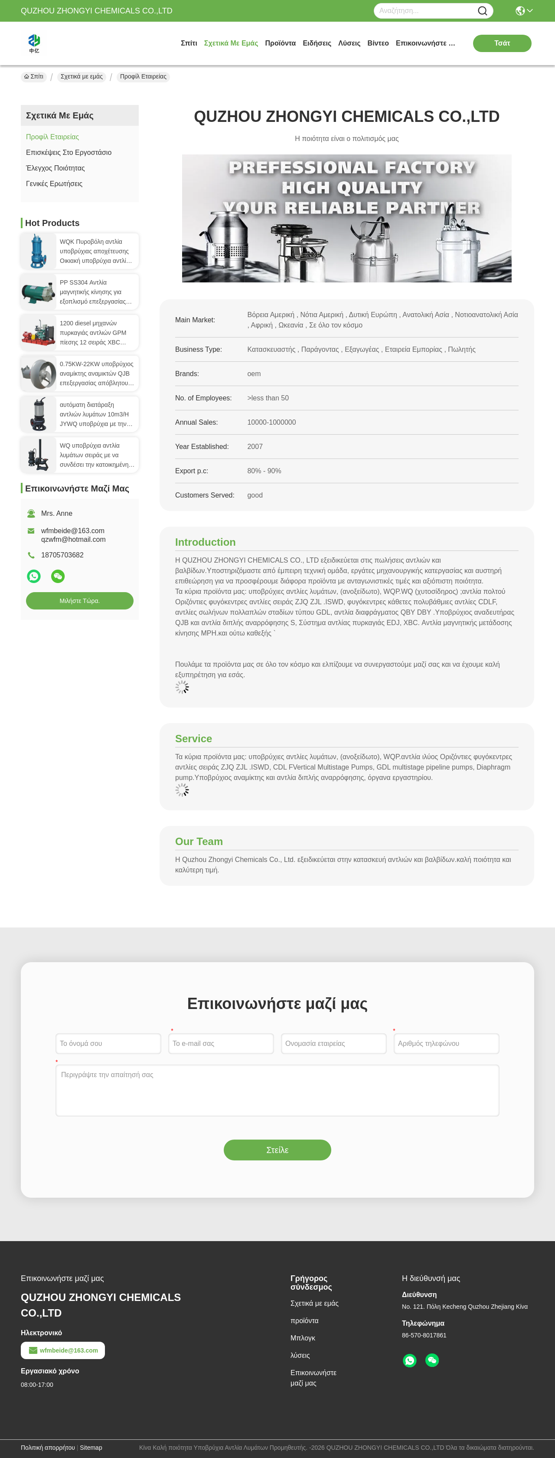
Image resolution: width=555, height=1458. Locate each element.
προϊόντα (280, 43)
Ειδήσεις (317, 43)
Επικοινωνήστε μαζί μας (428, 43)
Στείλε (277, 1150)
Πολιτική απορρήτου (48, 1447)
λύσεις (349, 43)
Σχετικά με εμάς (231, 43)
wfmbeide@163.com (63, 1350)
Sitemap (91, 1447)
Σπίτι (189, 43)
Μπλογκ (303, 1338)
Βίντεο (378, 43)
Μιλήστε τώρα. (79, 600)
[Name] (482, 11)
